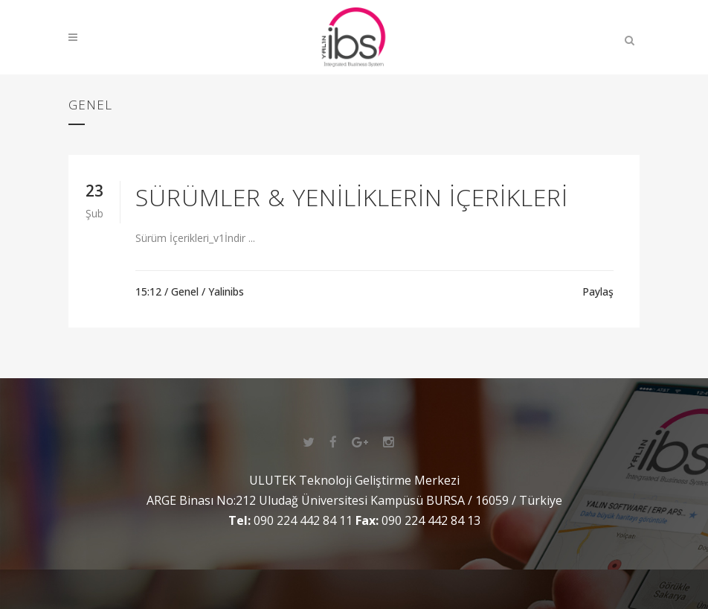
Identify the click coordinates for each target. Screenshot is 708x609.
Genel (185, 291)
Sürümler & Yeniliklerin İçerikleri (351, 197)
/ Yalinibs (223, 291)
